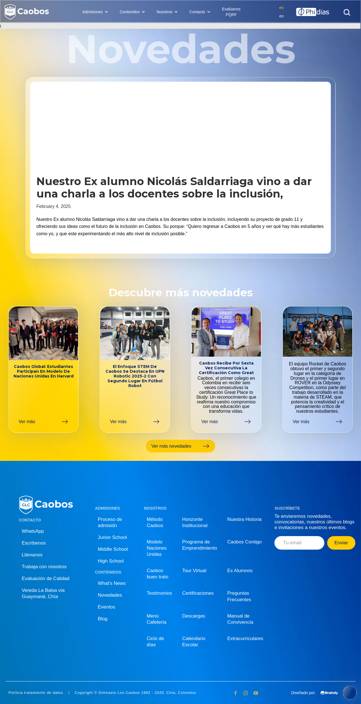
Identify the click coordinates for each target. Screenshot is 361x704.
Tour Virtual (194, 570)
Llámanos (32, 555)
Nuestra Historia (244, 519)
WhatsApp (33, 531)
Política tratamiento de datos (35, 693)
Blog (102, 618)
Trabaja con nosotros (44, 566)
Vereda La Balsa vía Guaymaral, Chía (43, 593)
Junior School (112, 537)
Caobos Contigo (244, 542)
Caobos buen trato (157, 573)
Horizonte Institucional (195, 522)
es (281, 7)
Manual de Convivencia (240, 619)
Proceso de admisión (110, 522)
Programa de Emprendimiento (199, 545)
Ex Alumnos (240, 570)
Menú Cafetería (156, 619)
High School (111, 561)
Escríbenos (34, 543)
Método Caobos (155, 522)
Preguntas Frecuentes (239, 596)
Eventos (106, 607)
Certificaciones (198, 593)
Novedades (110, 595)
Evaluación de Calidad (45, 578)
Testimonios (159, 593)
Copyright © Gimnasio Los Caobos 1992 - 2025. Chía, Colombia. (136, 693)
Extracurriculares (245, 638)
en (281, 16)
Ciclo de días (155, 641)
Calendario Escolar (193, 641)
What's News (112, 583)
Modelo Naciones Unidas (157, 548)
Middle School (113, 549)
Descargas (193, 616)
